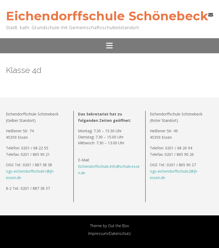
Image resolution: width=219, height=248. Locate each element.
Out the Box (118, 225)
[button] (109, 45)
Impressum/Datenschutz (109, 233)
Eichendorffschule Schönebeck (107, 16)
